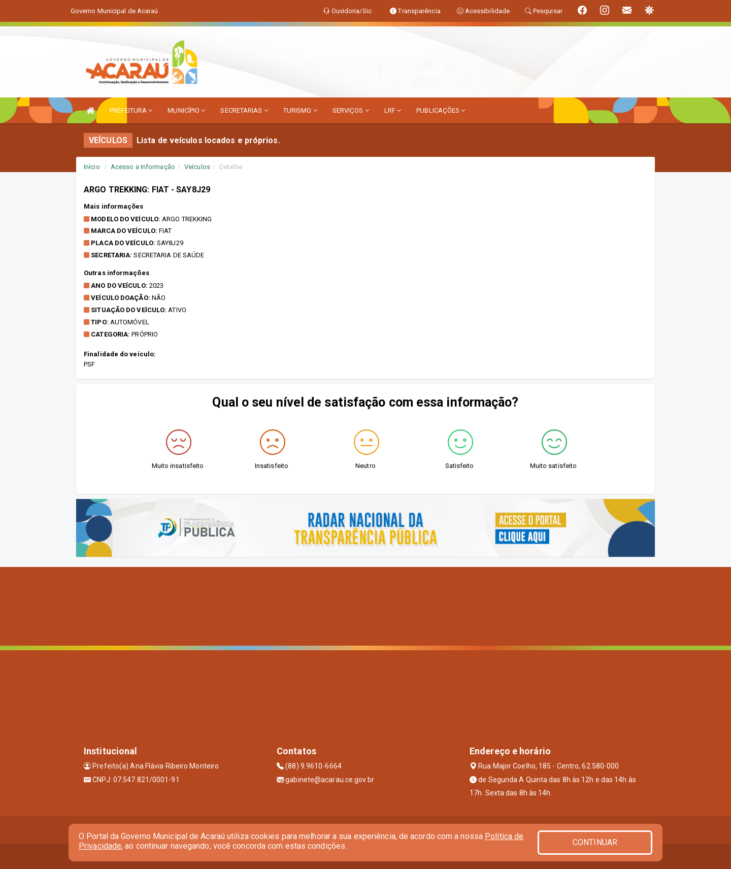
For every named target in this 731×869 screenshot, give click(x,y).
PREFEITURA (131, 110)
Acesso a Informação (143, 167)
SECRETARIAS (244, 110)
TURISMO (300, 110)
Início (92, 167)
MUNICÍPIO (186, 110)
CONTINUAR (595, 842)
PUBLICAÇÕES (440, 110)
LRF (393, 110)
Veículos (197, 167)
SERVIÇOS (351, 110)
